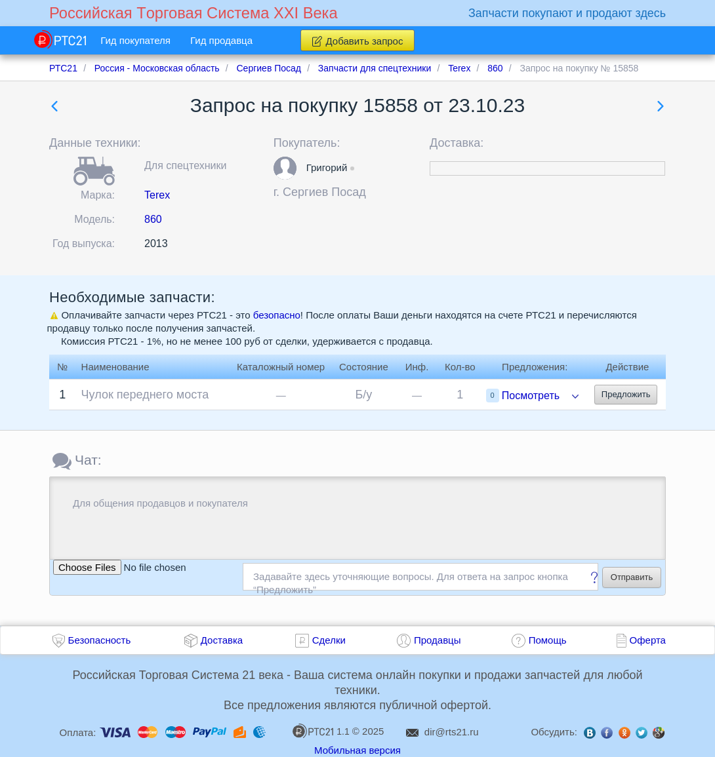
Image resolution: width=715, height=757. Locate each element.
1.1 (321, 731)
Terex (157, 195)
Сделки (329, 640)
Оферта (648, 640)
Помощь (548, 640)
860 (153, 219)
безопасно (276, 314)
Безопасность (99, 640)
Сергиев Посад (324, 192)
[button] (285, 168)
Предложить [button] (626, 394)
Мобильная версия (357, 750)
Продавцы (437, 640)
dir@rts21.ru (451, 731)
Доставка (222, 640)
